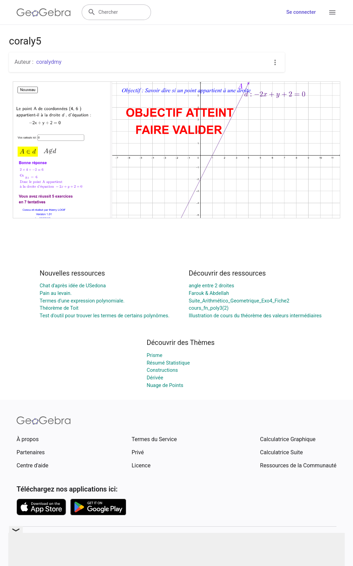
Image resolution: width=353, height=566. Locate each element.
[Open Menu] (332, 12)
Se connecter (301, 12)
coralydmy (48, 62)
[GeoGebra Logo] (44, 12)
